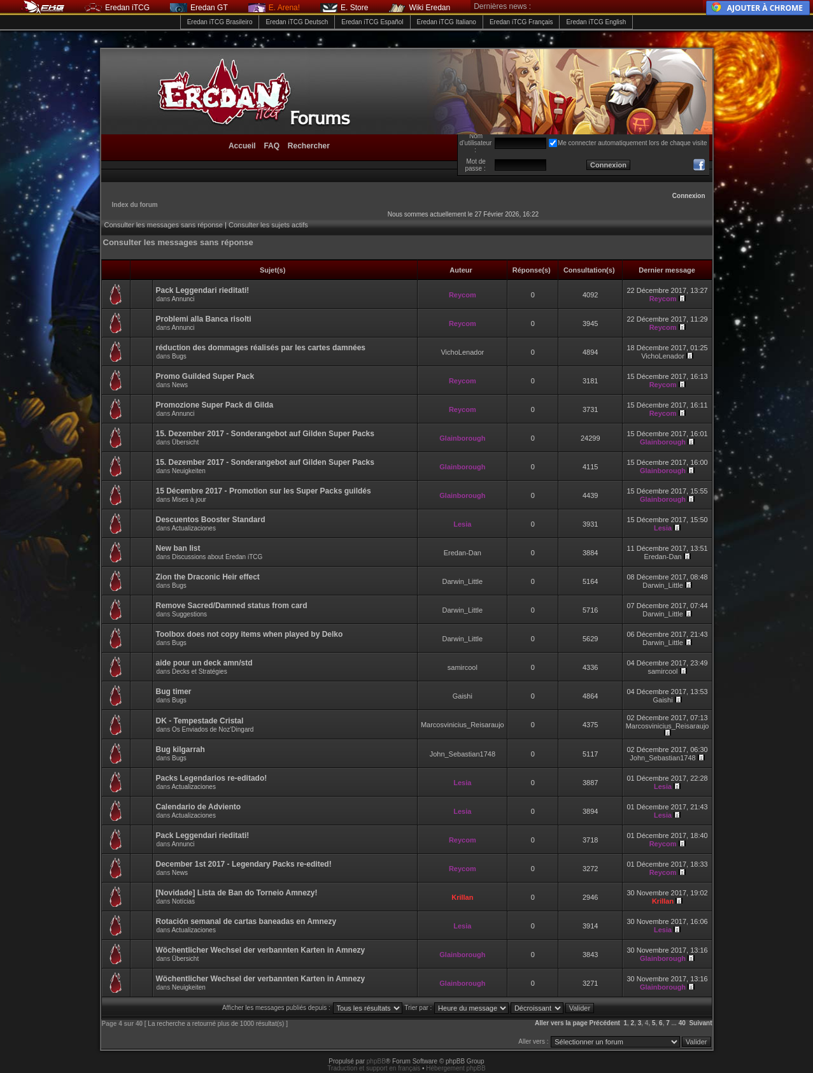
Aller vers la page (562, 1023)
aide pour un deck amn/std (204, 662)
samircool (462, 667)
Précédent (605, 1023)
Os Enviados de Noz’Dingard (212, 729)
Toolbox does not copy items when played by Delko (249, 634)
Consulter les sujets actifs (268, 225)
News (180, 384)
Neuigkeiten (189, 470)
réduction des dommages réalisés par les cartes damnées (260, 347)
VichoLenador (462, 352)
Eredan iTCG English (596, 21)
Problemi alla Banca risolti (203, 319)
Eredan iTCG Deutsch (296, 21)
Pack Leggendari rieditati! (203, 290)
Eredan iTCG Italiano (446, 21)
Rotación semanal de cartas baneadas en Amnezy (246, 921)
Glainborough (462, 438)
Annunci (182, 298)
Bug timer (174, 691)
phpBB (376, 1061)
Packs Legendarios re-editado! (211, 778)
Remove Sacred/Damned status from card (232, 605)
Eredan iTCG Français (521, 21)
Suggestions (189, 614)
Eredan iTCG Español (372, 21)
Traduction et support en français (373, 1068)
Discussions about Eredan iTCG (217, 556)
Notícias (183, 901)
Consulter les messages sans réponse (163, 225)
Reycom (462, 295)
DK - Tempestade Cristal (200, 720)
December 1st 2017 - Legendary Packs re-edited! (244, 864)
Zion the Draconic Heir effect (208, 576)
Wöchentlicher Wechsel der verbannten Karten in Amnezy (260, 950)
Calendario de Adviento (198, 806)
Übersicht (185, 442)
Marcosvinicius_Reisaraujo (462, 724)
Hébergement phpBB (455, 1068)
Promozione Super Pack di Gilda (215, 405)
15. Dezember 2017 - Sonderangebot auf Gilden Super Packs (265, 433)
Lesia (462, 524)
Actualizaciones (193, 528)
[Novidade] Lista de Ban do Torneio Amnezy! (237, 892)
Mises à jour (189, 499)
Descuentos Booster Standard (210, 519)
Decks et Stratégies (199, 671)
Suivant (700, 1023)
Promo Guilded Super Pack (205, 376)
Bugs (179, 356)
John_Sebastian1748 (462, 754)
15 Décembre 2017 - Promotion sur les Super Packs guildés (263, 491)
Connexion (688, 195)
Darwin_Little (462, 581)
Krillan (462, 897)
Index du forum (135, 204)
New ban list (178, 548)
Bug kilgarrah (180, 749)
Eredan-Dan (462, 553)
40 (682, 1023)
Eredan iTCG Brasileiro (220, 21)
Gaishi (462, 696)
